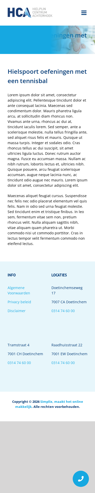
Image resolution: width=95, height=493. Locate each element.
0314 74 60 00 (63, 310)
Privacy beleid (19, 301)
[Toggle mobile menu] (84, 13)
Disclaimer (17, 310)
